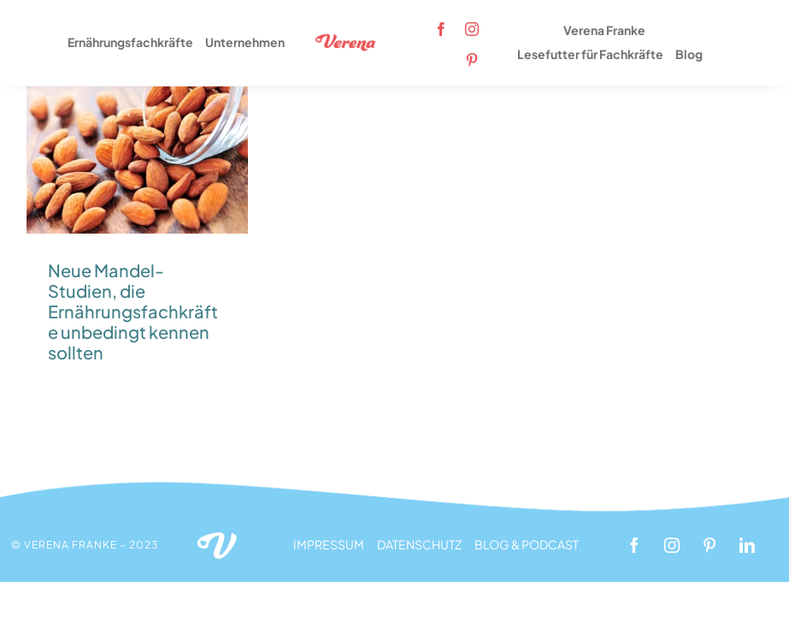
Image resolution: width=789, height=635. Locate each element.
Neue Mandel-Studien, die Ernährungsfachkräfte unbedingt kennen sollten (133, 311)
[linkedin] (747, 545)
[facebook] (441, 29)
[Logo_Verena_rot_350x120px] (346, 39)
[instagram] (472, 29)
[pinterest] (472, 60)
